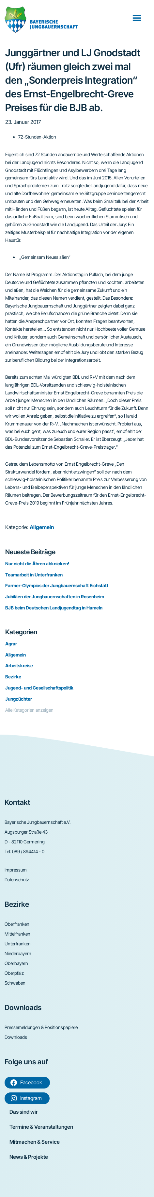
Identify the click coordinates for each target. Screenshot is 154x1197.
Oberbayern (16, 963)
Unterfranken (18, 943)
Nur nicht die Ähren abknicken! (37, 563)
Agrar (11, 643)
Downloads (16, 1037)
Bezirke (13, 676)
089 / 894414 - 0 (28, 851)
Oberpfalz (14, 973)
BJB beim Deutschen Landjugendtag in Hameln (53, 607)
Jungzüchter (18, 699)
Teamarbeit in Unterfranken (34, 574)
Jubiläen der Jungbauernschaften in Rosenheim (54, 596)
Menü (137, 18)
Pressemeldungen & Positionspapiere (41, 1027)
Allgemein (42, 527)
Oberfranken (17, 924)
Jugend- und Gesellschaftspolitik (39, 687)
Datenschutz (17, 879)
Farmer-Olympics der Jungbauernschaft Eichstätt (56, 585)
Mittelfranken (17, 934)
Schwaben (15, 983)
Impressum (16, 870)
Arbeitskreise (19, 665)
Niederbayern (18, 953)
